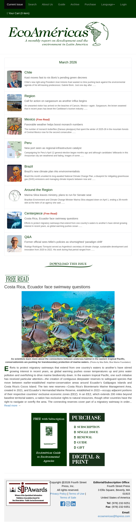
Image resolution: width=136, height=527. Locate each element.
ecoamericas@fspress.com (114, 516)
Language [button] (108, 4)
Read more (10, 405)
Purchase (90, 4)
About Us (47, 4)
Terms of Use (76, 493)
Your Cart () (18, 13)
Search (32, 4)
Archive (74, 4)
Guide (61, 4)
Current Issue (15, 4)
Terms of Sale (68, 497)
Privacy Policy (58, 493)
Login (123, 4)
